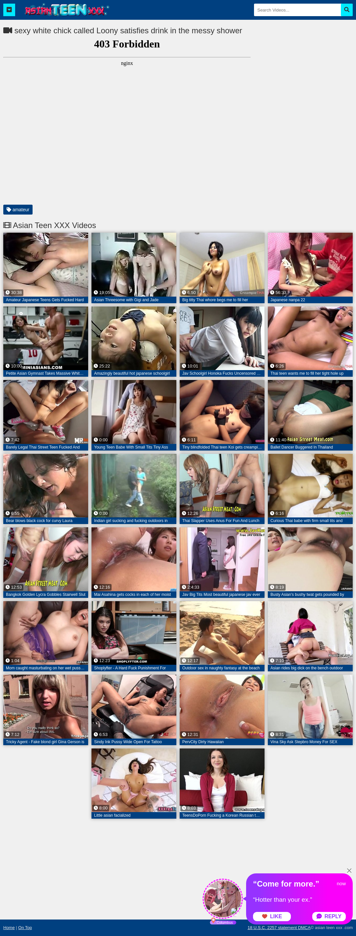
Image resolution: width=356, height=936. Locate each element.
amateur (18, 209)
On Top (25, 927)
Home (9, 927)
